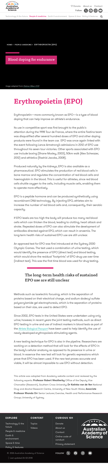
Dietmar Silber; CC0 (31, 86)
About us (87, 6)
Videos (34, 428)
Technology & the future (17, 16)
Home (10, 45)
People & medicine (37, 16)
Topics (34, 423)
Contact (98, 6)
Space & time (75, 16)
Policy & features (90, 16)
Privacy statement (64, 444)
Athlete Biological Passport (35, 328)
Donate (77, 6)
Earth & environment (57, 16)
